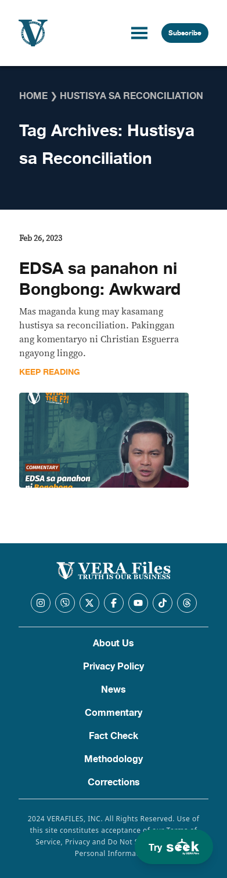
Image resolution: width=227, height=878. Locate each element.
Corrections (114, 782)
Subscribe (184, 33)
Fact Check (113, 736)
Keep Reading (49, 372)
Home (33, 96)
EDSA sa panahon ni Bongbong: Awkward (100, 279)
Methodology (113, 759)
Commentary (113, 712)
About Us (113, 643)
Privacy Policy (113, 666)
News (113, 689)
